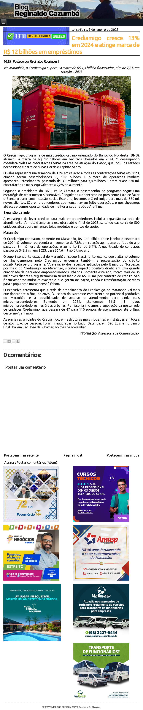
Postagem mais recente (21, 455)
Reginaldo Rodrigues (43, 61)
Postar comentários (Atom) (37, 462)
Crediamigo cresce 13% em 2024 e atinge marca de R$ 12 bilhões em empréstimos (72, 45)
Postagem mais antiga (123, 455)
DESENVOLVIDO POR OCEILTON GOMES (60, 707)
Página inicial (72, 455)
